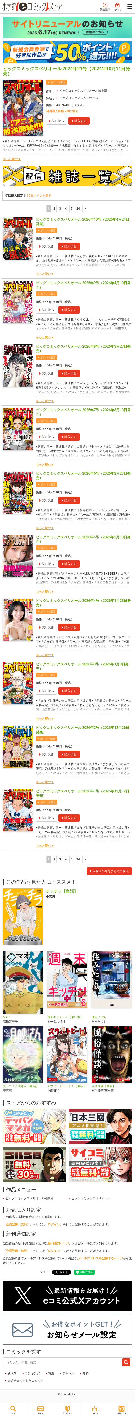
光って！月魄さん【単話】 (21, 1086)
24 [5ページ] (78, 208)
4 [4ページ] (66, 208)
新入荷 (12, 1373)
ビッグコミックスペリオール (78, 98)
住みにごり (99, 1017)
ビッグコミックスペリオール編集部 (83, 90)
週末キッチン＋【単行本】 (65, 1017)
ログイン (117, 7)
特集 (51, 1373)
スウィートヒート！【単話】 (66, 1086)
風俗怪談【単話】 (104, 1086)
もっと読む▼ (12, 159)
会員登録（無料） (18, 1224)
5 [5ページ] (72, 208)
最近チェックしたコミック (26, 1380)
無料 (86, 1373)
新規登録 (105, 7)
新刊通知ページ (58, 1243)
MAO (6, 1017)
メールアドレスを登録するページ (100, 1258)
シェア (44, 1272)
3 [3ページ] (60, 208)
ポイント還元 (58, 82)
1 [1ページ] (49, 208)
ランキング (32, 1373)
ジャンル (68, 1373)
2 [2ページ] (55, 208)
